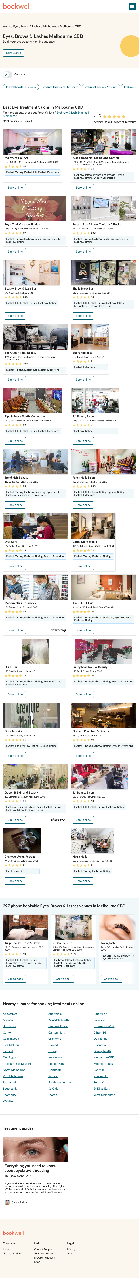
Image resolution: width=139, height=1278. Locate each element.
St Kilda (53, 1088)
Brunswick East (58, 1026)
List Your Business (13, 1253)
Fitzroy (52, 1051)
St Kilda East (102, 1088)
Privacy (71, 1249)
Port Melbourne (13, 1076)
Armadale (9, 1020)
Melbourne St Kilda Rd (17, 1063)
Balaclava (100, 1020)
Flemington (10, 1057)
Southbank (10, 1088)
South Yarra (101, 1082)
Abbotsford (10, 1013)
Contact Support (43, 1249)
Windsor (8, 1101)
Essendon (100, 1045)
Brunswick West (104, 1026)
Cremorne (54, 1038)
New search (13, 52)
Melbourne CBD (70, 26)
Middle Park (56, 1063)
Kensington (55, 1057)
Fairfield (8, 1051)
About (6, 1249)
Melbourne (50, 26)
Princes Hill (101, 1076)
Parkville (99, 1070)
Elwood (53, 1045)
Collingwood (11, 1038)
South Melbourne (59, 1082)
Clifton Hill (100, 1032)
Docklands (100, 1038)
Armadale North (58, 1020)
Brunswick (9, 1026)
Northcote (55, 1070)
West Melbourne (104, 1095)
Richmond (9, 1082)
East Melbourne (13, 1045)
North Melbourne (14, 1070)
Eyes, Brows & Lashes (27, 26)
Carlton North (57, 1032)
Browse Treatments (45, 1258)
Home (6, 26)
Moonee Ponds (103, 1063)
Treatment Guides (44, 1253)
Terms (70, 1253)
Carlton (7, 1032)
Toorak (52, 1095)
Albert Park (101, 1013)
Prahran (53, 1076)
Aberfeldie (55, 1013)
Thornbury (9, 1095)
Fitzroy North (102, 1051)
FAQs (37, 1262)
